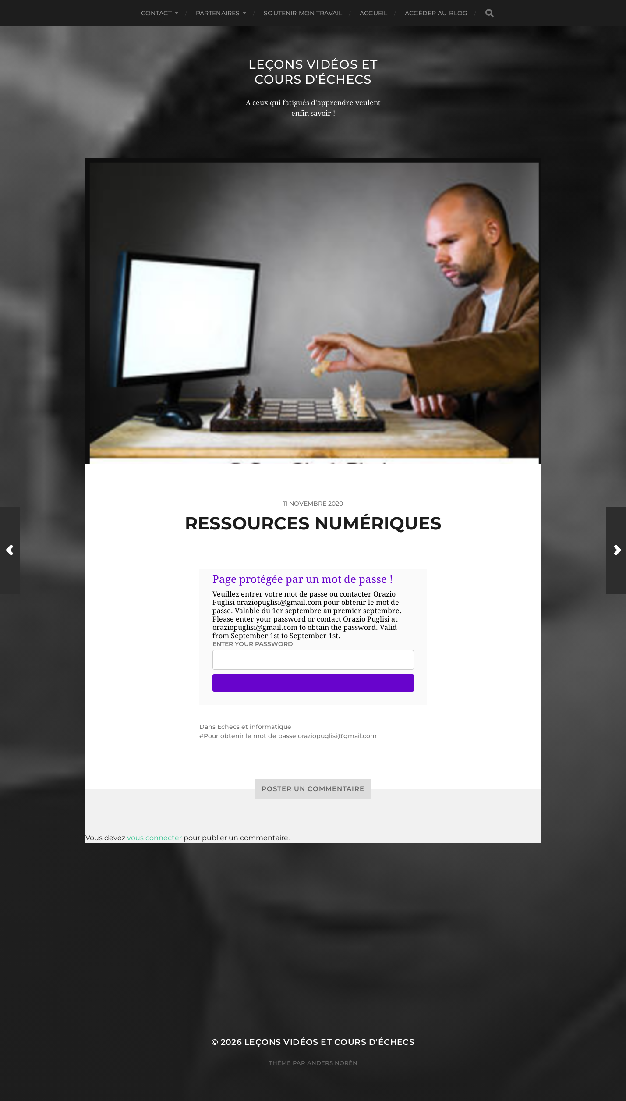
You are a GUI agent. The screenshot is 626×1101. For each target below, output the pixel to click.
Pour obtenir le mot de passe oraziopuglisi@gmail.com (290, 736)
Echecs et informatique (254, 727)
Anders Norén (332, 1062)
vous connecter (154, 838)
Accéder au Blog (436, 13)
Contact (156, 13)
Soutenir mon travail (303, 13)
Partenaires (218, 13)
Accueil (373, 13)
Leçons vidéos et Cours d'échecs (312, 72)
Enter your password (252, 644)
